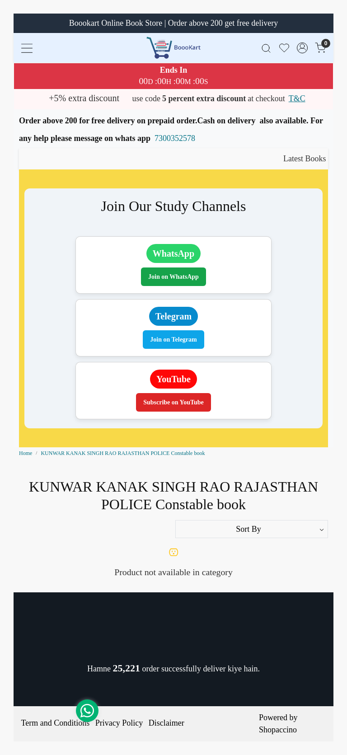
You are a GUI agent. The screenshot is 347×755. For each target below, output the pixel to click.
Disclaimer (166, 722)
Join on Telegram (173, 339)
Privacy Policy (119, 722)
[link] (266, 48)
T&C (297, 98)
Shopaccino (278, 729)
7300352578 (175, 138)
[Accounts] (302, 47)
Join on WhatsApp (173, 276)
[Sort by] (251, 529)
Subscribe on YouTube (173, 402)
